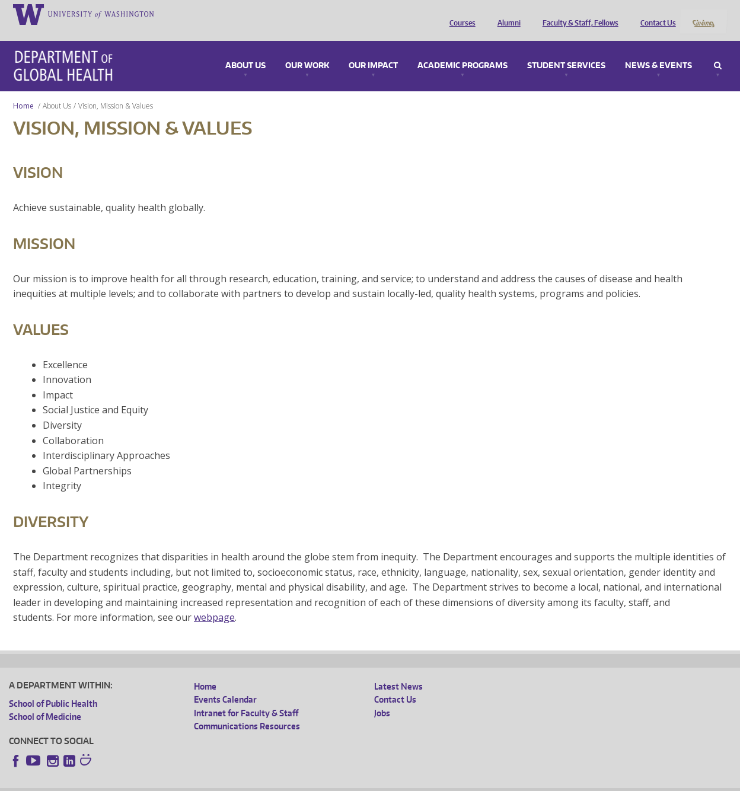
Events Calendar (225, 684)
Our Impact (373, 50)
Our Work (307, 50)
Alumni (506, 13)
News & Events (658, 50)
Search (718, 50)
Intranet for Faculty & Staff (246, 697)
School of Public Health (53, 687)
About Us (245, 50)
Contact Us (655, 13)
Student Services (566, 50)
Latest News (398, 670)
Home (23, 90)
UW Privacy (166, 781)
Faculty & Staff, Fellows (577, 13)
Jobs (382, 697)
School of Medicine (45, 701)
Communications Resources (247, 711)
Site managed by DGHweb (284, 781)
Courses (459, 13)
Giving (703, 13)
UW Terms (214, 781)
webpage (214, 601)
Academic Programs (462, 50)
